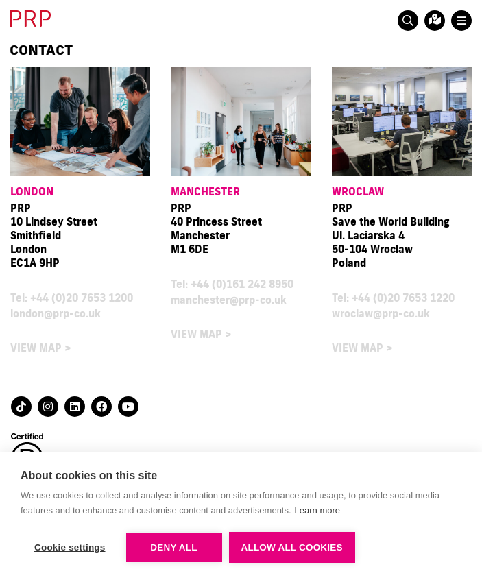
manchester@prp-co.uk (229, 299)
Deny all (173, 547)
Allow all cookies (292, 547)
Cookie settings (70, 547)
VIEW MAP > (40, 347)
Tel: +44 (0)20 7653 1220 (393, 297)
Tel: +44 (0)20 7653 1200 (71, 297)
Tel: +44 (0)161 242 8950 (232, 284)
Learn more (317, 510)
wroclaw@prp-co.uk (381, 313)
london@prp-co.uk (55, 313)
